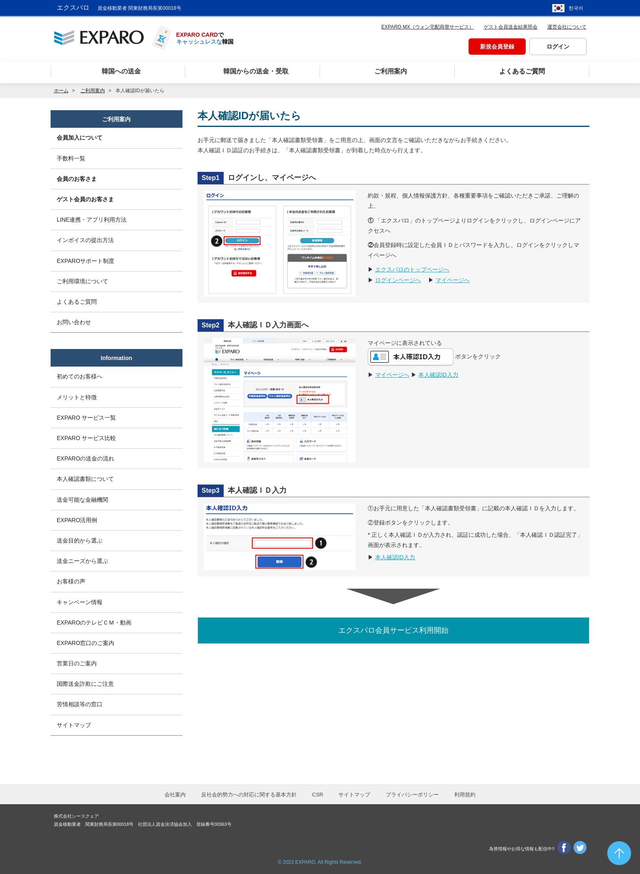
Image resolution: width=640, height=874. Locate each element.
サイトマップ (74, 725)
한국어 (576, 8)
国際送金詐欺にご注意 (85, 684)
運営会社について (567, 27)
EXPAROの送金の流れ (85, 458)
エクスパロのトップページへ (412, 269)
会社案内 (175, 795)
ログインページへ (398, 280)
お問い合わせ (74, 322)
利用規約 (465, 795)
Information (116, 358)
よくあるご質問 (77, 301)
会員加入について (79, 137)
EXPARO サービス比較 (86, 438)
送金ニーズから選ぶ (82, 561)
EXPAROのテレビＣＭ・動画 (94, 622)
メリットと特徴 (77, 397)
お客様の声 (71, 581)
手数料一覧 (71, 158)
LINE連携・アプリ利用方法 (92, 219)
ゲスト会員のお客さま (85, 199)
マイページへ (453, 280)
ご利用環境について (82, 281)
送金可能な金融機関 (82, 499)
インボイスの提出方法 (85, 240)
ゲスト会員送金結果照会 (511, 27)
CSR (317, 795)
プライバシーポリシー (412, 795)
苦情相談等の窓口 (79, 704)
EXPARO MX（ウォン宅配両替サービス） (427, 27)
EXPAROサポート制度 (85, 261)
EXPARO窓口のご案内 (85, 643)
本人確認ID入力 (438, 374)
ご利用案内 (116, 119)
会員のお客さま (77, 179)
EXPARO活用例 (77, 520)
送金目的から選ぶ (79, 540)
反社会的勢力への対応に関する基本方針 (249, 795)
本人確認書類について (85, 479)
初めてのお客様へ (79, 376)
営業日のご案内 (77, 663)
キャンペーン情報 (79, 602)
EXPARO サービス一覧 (86, 417)
